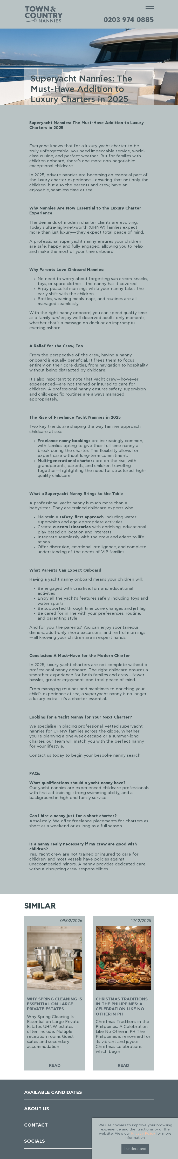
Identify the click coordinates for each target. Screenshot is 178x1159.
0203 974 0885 (129, 20)
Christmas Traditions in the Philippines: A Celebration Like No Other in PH (122, 1006)
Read (54, 1065)
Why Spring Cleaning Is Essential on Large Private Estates (54, 1004)
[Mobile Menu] (150, 8)
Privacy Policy (143, 1133)
